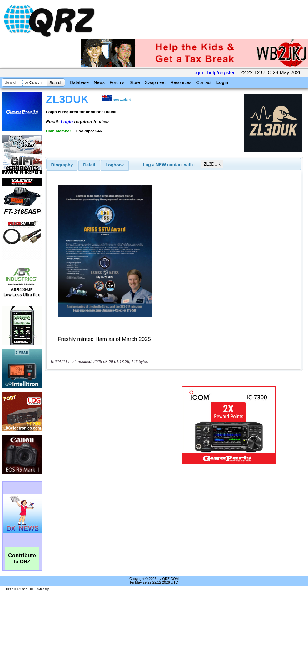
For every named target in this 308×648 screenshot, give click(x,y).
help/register (221, 72)
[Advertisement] (104, 425)
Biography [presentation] (62, 164)
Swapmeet (155, 82)
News (99, 82)
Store (134, 82)
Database (79, 82)
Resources (181, 82)
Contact (203, 82)
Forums (117, 82)
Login (222, 82)
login (197, 72)
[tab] (62, 165)
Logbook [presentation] (115, 164)
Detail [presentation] (89, 164)
